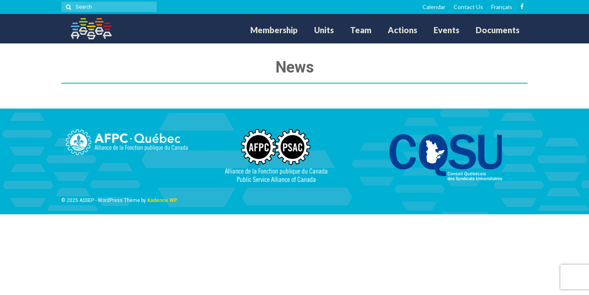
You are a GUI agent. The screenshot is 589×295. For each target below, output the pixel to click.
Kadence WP (162, 200)
